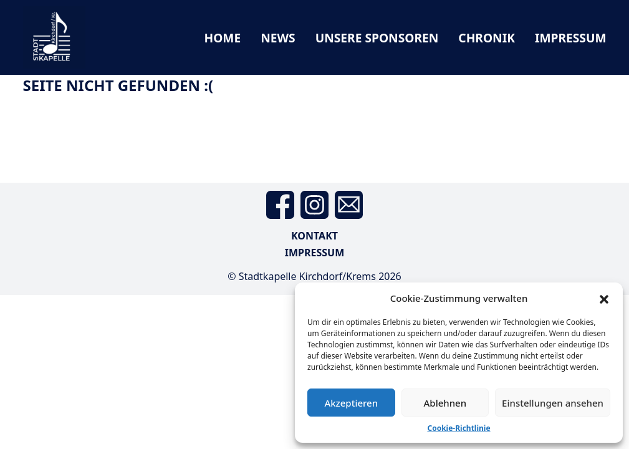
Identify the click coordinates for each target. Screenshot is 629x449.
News (278, 37)
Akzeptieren (351, 403)
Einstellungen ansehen (552, 403)
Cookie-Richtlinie (458, 428)
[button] (604, 298)
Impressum (571, 37)
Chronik (486, 37)
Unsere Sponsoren (377, 37)
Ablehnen (445, 403)
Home (222, 37)
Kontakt (314, 236)
